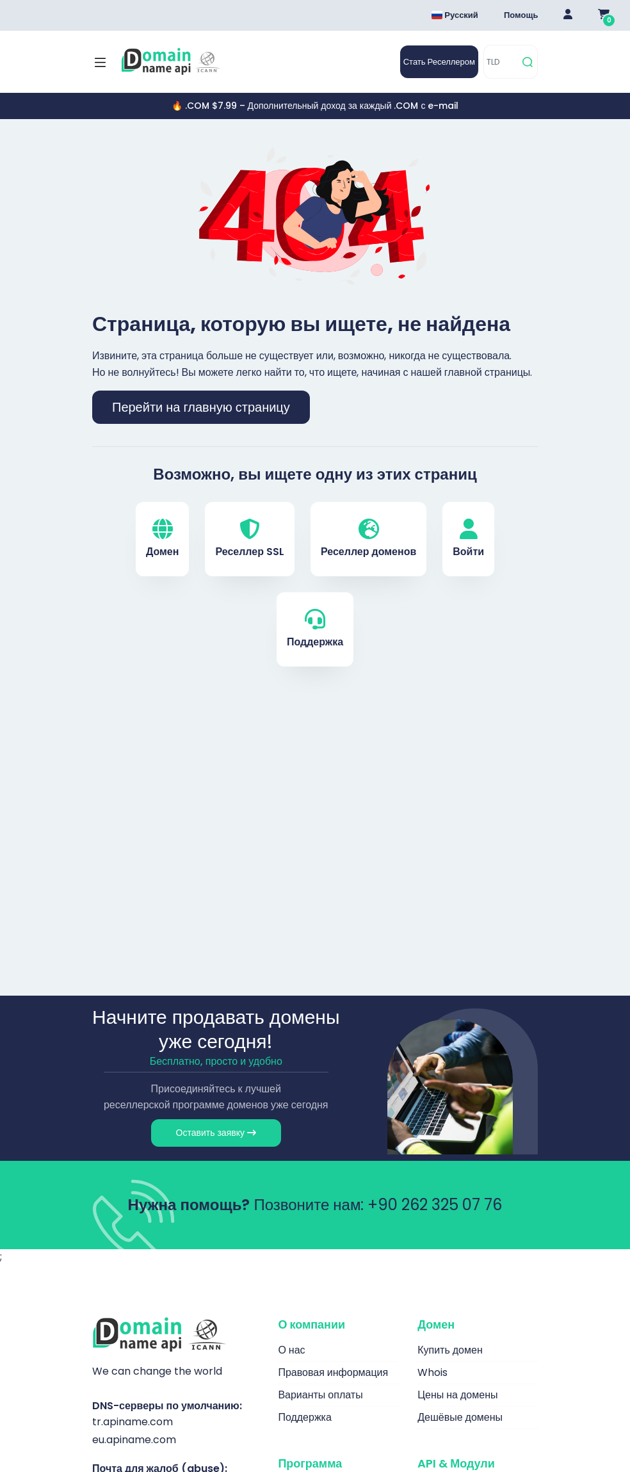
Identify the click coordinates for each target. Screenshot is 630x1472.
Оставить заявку (216, 1132)
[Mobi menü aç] (100, 62)
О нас (291, 1350)
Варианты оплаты (320, 1394)
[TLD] (501, 62)
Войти (468, 539)
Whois (432, 1372)
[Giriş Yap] (568, 15)
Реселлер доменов (368, 539)
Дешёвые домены (460, 1417)
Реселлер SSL (249, 539)
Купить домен (450, 1350)
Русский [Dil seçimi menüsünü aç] (455, 15)
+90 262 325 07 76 (435, 1204)
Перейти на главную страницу (201, 407)
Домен (162, 539)
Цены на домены (457, 1394)
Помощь (521, 15)
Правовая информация (333, 1372)
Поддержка (315, 629)
